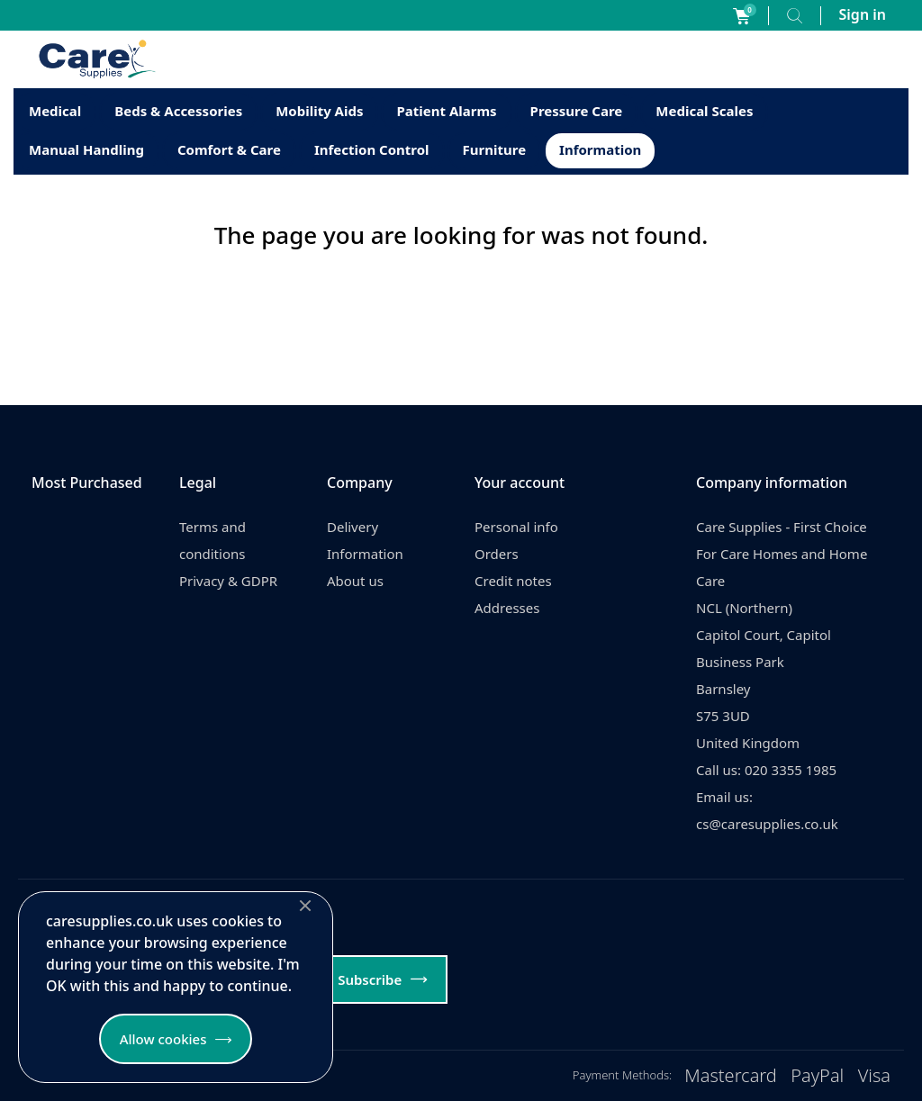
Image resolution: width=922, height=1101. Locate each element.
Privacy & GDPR (228, 581)
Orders (497, 554)
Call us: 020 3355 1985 (766, 770)
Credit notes (513, 581)
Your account (520, 482)
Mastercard (730, 1075)
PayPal (817, 1075)
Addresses (507, 608)
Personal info (516, 527)
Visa (874, 1075)
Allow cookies (163, 1039)
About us (355, 581)
